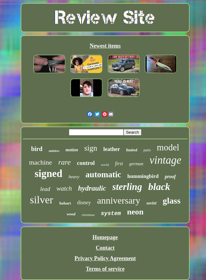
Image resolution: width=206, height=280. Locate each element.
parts (147, 150)
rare (64, 162)
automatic (103, 174)
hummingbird (142, 176)
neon (135, 211)
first (119, 163)
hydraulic (92, 188)
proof (170, 176)
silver (41, 199)
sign (90, 148)
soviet (151, 203)
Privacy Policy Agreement (105, 258)
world (105, 164)
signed (48, 173)
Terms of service (105, 269)
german (136, 163)
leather (111, 149)
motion (71, 150)
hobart (65, 203)
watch (64, 188)
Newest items (105, 46)
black (159, 186)
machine (40, 162)
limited (131, 150)
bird (37, 148)
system (111, 213)
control (86, 163)
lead (45, 189)
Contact (105, 248)
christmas (88, 215)
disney (84, 202)
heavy (74, 176)
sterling (127, 186)
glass (172, 200)
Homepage (105, 237)
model (168, 147)
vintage (165, 160)
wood (71, 214)
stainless (53, 151)
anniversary (118, 200)
